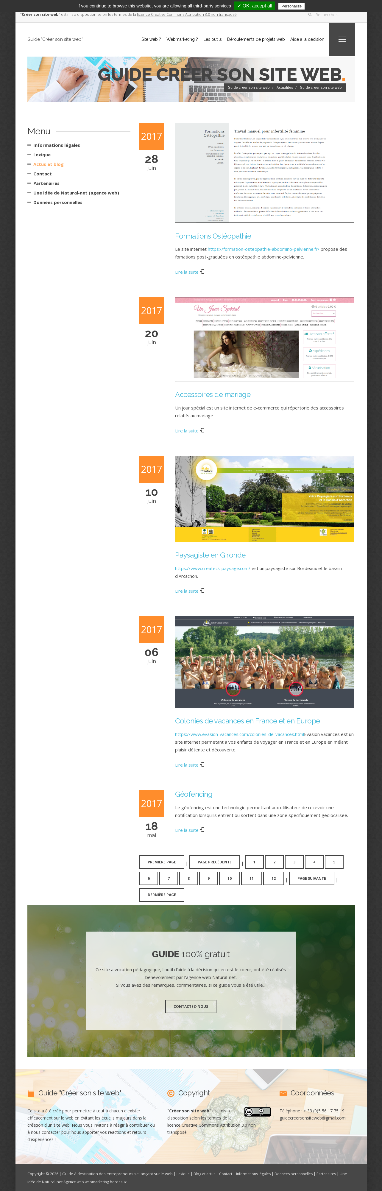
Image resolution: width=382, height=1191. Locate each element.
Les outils (205, 39)
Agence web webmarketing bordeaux (105, 1181)
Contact (42, 174)
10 (229, 878)
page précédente (215, 862)
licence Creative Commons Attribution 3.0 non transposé (187, 14)
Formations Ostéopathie (213, 236)
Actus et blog (48, 164)
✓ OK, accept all (254, 5)
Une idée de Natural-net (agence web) (76, 193)
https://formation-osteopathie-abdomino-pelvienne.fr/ (263, 249)
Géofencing (193, 794)
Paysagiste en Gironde (210, 555)
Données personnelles (57, 202)
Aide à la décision (305, 39)
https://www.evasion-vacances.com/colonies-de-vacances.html (239, 734)
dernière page (162, 894)
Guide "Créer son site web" (70, 39)
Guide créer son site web (249, 87)
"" (40, 14)
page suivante (311, 878)
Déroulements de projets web (251, 39)
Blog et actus (206, 1173)
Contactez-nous (191, 1006)
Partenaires (46, 183)
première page (162, 862)
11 (252, 878)
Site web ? (139, 39)
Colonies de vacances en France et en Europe (247, 721)
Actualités (285, 87)
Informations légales (56, 145)
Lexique (42, 155)
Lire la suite (187, 272)
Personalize (291, 6)
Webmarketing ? (172, 39)
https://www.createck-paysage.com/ (212, 568)
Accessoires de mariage (212, 394)
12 (274, 878)
